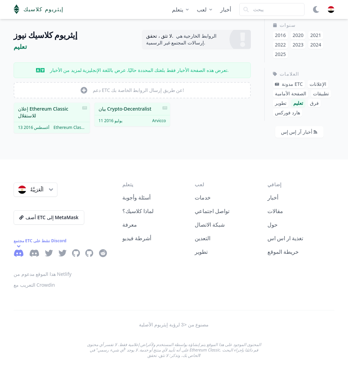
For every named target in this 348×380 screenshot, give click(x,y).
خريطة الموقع (283, 251)
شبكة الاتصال (210, 224)
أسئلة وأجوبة (136, 197)
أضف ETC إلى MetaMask (49, 217)
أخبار (225, 9)
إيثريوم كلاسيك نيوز (45, 35)
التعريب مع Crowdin (34, 285)
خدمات (203, 197)
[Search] (271, 9)
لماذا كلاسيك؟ (138, 211)
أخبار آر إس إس (299, 132)
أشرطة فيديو (136, 238)
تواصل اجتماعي (212, 211)
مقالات (275, 211)
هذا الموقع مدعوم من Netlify (42, 274)
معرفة (129, 224)
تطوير (201, 251)
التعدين (202, 238)
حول (272, 224)
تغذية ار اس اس (285, 238)
